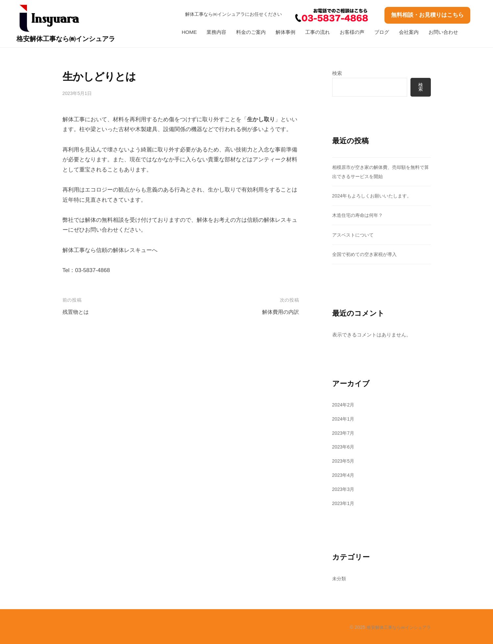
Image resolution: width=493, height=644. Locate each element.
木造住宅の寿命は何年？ (359, 215)
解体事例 (285, 32)
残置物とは (76, 312)
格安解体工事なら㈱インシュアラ (72, 38)
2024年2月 (344, 404)
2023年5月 (344, 461)
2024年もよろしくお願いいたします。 (374, 196)
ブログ (381, 32)
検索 (337, 73)
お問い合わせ (443, 32)
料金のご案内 (251, 32)
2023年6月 (344, 447)
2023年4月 (344, 475)
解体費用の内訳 (279, 312)
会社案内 (409, 32)
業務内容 (216, 32)
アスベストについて (354, 235)
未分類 (339, 578)
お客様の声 (352, 32)
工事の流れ (317, 32)
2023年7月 (344, 433)
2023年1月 (344, 503)
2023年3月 (344, 489)
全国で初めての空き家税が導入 (366, 254)
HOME (189, 32)
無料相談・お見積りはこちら (427, 15)
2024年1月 (344, 419)
